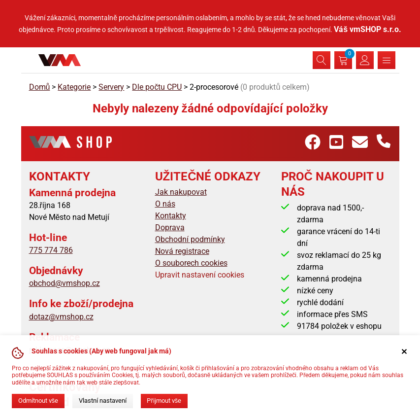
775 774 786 (51, 250)
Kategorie (74, 87)
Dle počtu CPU (157, 87)
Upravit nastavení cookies (199, 275)
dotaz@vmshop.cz (61, 316)
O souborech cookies (191, 263)
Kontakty (170, 215)
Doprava (170, 227)
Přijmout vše (164, 400)
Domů (39, 87)
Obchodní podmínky (190, 239)
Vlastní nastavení (103, 400)
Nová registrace (182, 251)
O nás (165, 204)
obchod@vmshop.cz (64, 283)
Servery (111, 87)
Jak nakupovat (181, 192)
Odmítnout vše (38, 400)
